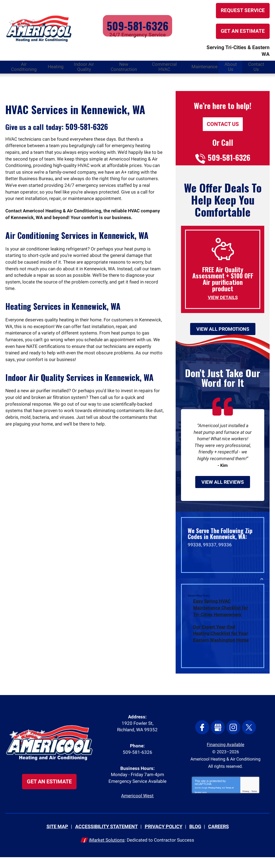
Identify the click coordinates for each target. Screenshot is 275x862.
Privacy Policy (214, 790)
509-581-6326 (137, 24)
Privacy (246, 794)
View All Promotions (222, 324)
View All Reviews (222, 483)
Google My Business (218, 729)
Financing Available (225, 746)
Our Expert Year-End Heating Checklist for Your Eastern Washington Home (221, 634)
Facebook (203, 729)
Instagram (232, 729)
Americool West (137, 801)
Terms (254, 794)
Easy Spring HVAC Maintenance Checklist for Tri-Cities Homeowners (220, 609)
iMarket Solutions (107, 845)
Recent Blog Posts (198, 597)
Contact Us (223, 118)
